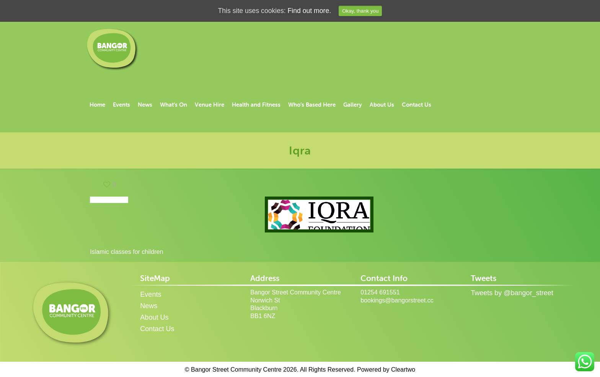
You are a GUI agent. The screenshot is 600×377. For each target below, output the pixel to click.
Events (150, 294)
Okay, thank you (361, 11)
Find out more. (310, 11)
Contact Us (157, 329)
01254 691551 (379, 292)
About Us (154, 317)
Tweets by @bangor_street (512, 293)
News (148, 306)
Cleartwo (403, 369)
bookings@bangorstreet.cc (397, 300)
